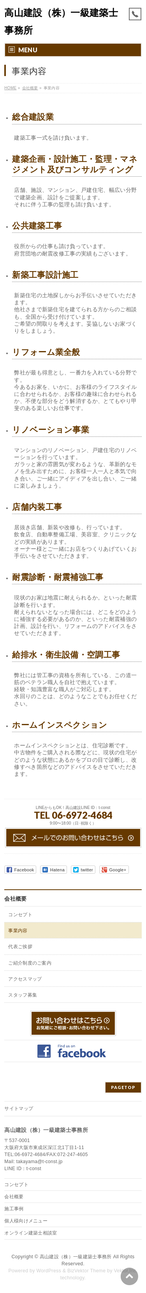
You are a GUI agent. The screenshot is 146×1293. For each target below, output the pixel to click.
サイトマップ (18, 1108)
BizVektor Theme (86, 1270)
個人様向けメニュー (25, 1221)
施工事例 (13, 1208)
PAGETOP (123, 1087)
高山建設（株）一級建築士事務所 (76, 1256)
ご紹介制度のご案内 (29, 963)
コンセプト (20, 914)
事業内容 (17, 930)
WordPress (48, 1270)
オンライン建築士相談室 (30, 1233)
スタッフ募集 (22, 995)
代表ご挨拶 (20, 946)
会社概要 (15, 899)
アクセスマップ (25, 979)
